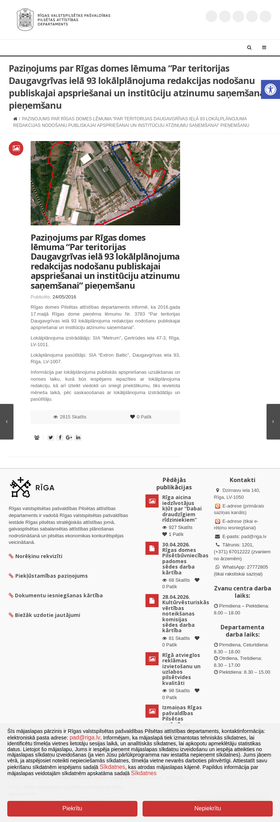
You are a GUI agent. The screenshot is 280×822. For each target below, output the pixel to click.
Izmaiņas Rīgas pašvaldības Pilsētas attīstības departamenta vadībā (182, 721)
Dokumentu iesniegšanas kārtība (59, 595)
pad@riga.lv (254, 536)
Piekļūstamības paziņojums (48, 575)
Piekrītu (72, 808)
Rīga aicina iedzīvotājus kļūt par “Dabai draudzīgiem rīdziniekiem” (182, 508)
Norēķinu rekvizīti (35, 556)
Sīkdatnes (112, 767)
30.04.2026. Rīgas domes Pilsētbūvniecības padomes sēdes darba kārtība (185, 558)
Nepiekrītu (207, 808)
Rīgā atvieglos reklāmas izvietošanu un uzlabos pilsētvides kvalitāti (181, 668)
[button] (270, 89)
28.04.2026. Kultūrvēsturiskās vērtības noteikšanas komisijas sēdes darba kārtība (185, 613)
